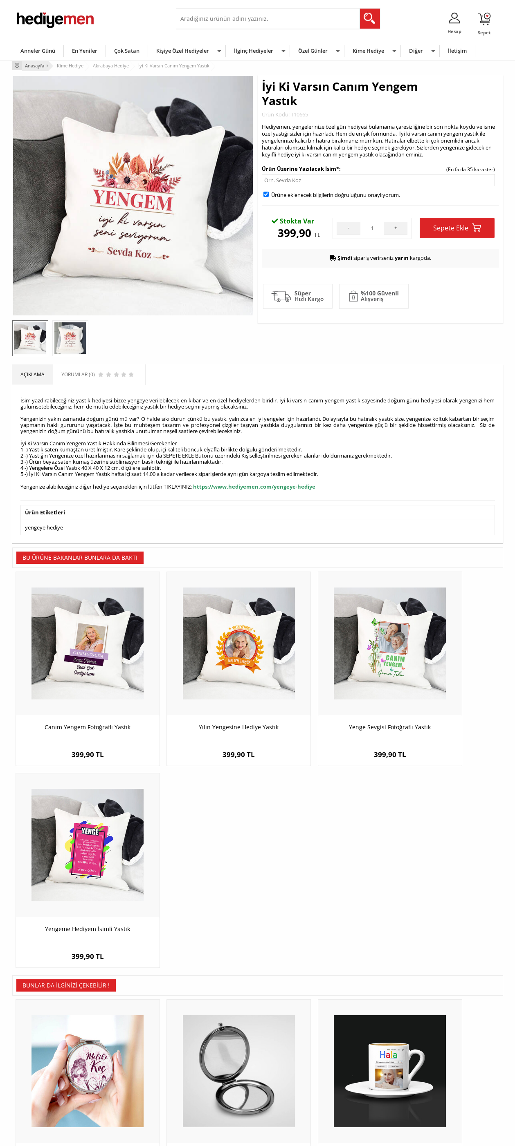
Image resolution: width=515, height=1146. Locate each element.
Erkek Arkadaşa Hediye (124, 1051)
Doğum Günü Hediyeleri (289, 1051)
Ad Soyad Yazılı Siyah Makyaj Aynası (196, 888)
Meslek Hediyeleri (118, 1100)
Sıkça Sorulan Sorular (40, 1100)
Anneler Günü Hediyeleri (290, 1076)
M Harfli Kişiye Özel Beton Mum (441, 888)
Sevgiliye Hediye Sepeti (206, 1051)
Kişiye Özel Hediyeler (182, 50)
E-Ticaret (233, 1135)
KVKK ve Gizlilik (33, 1088)
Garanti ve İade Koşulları (44, 1076)
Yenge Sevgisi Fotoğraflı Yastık (319, 696)
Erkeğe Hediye (360, 1039)
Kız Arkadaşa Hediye (121, 1064)
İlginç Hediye (358, 1100)
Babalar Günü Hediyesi (288, 1100)
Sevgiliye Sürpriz (117, 1088)
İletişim (457, 50)
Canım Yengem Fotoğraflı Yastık (74, 696)
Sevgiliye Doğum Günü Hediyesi (216, 1064)
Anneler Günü (37, 50)
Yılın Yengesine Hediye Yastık (196, 696)
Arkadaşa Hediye (363, 1088)
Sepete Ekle (457, 227)
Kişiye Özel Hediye (119, 1039)
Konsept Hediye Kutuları (207, 1039)
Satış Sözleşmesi (35, 1064)
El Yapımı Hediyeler (120, 1076)
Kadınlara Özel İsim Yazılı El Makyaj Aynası (73, 892)
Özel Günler (313, 50)
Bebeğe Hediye (361, 1076)
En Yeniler (84, 50)
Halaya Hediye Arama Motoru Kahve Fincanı (319, 892)
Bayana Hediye (361, 1051)
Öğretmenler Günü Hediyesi (294, 1088)
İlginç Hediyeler (253, 50)
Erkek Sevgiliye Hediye (205, 1076)
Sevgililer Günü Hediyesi (289, 1039)
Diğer (416, 50)
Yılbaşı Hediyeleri (281, 1064)
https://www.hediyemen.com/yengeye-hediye (254, 485)
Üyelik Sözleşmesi (36, 1051)
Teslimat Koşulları (36, 1039)
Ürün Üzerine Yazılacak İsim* (300, 168)
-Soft (215, 1135)
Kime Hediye (368, 50)
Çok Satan (126, 50)
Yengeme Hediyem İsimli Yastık (441, 696)
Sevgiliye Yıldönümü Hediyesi (213, 1100)
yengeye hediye (44, 525)
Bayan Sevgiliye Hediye (206, 1088)
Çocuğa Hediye (361, 1064)
